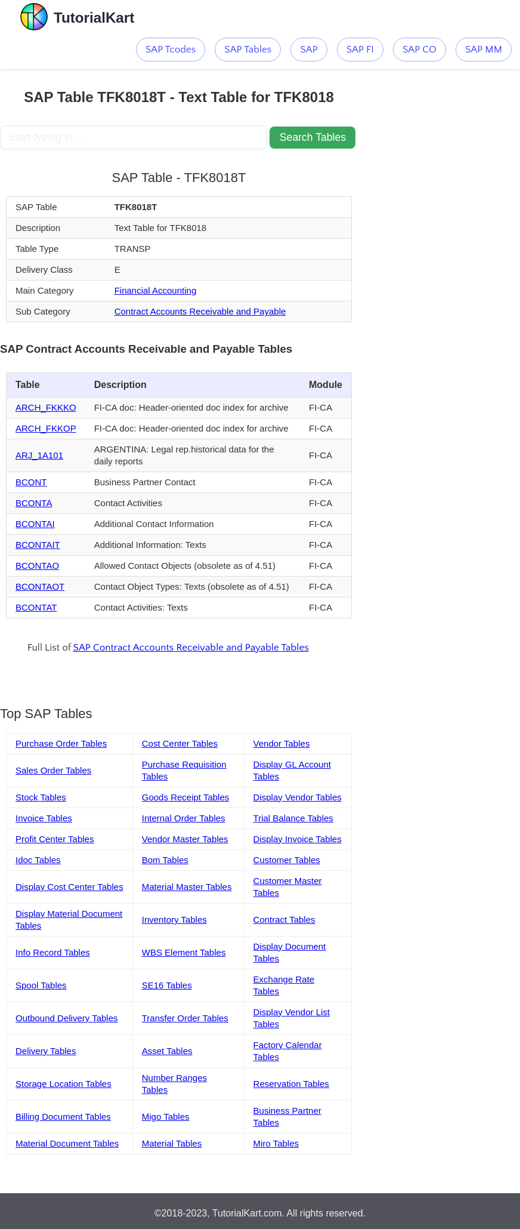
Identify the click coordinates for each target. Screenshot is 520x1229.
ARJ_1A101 (39, 455)
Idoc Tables (38, 860)
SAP (308, 49)
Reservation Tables (291, 1084)
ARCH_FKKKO (46, 407)
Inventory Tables (174, 919)
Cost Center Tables (180, 743)
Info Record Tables (53, 952)
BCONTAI (35, 524)
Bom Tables (165, 860)
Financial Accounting (155, 290)
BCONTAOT (40, 586)
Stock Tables (41, 797)
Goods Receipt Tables (185, 797)
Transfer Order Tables (185, 1018)
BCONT (31, 482)
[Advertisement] (431, 129)
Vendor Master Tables (185, 839)
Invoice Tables (44, 818)
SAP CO (420, 49)
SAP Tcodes (171, 49)
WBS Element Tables (184, 952)
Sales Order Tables (53, 770)
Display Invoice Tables (297, 839)
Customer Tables (286, 860)
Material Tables (172, 1143)
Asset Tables (167, 1051)
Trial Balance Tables (293, 818)
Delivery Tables (46, 1051)
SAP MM (483, 49)
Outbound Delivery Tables (67, 1018)
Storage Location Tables (64, 1084)
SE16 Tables (167, 985)
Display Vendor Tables (297, 797)
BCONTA (34, 503)
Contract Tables (284, 919)
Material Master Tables (187, 887)
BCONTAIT (38, 545)
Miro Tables (276, 1143)
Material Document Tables (67, 1143)
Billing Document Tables (63, 1116)
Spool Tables (41, 985)
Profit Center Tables (55, 839)
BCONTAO (37, 565)
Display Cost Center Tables (69, 887)
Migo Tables (166, 1116)
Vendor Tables (281, 743)
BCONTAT (36, 607)
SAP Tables (247, 49)
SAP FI (360, 49)
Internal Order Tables (183, 818)
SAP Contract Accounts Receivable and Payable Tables (191, 647)
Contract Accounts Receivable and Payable (200, 311)
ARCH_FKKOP (46, 428)
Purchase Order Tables (61, 743)
